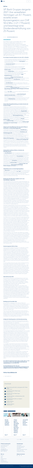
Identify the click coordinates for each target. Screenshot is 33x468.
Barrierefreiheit (23, 466)
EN (21, 439)
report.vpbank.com (8, 376)
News (2, 457)
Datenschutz (30, 465)
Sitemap (27, 466)
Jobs (1, 456)
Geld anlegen (19, 445)
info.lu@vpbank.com (4, 449)
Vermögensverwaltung (21, 446)
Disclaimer (25, 465)
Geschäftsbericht (4, 460)
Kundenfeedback (4, 458)
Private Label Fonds (20, 450)
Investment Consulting (21, 451)
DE (20, 439)
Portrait (2, 455)
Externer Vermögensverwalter (22, 449)
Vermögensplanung (20, 447)
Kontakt (2, 459)
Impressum (21, 465)
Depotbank (19, 448)
